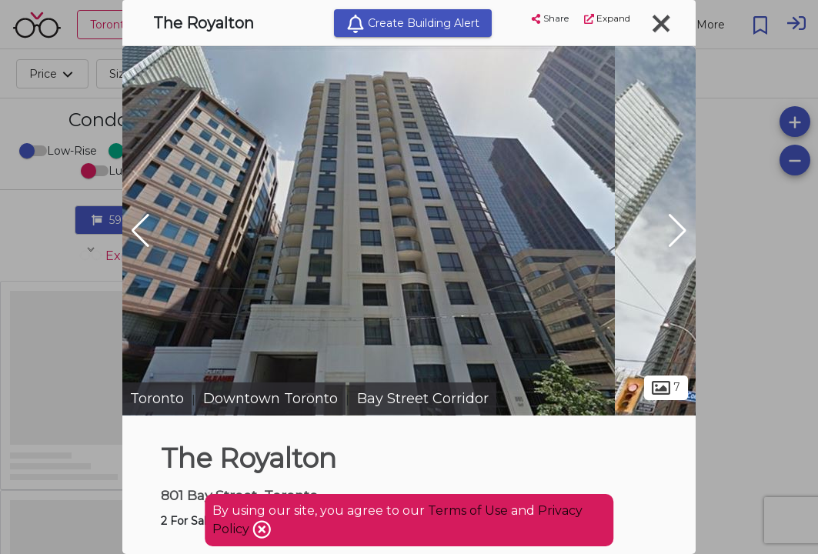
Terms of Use (468, 510)
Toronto (157, 398)
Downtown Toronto (270, 398)
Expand (607, 18)
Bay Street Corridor (423, 398)
